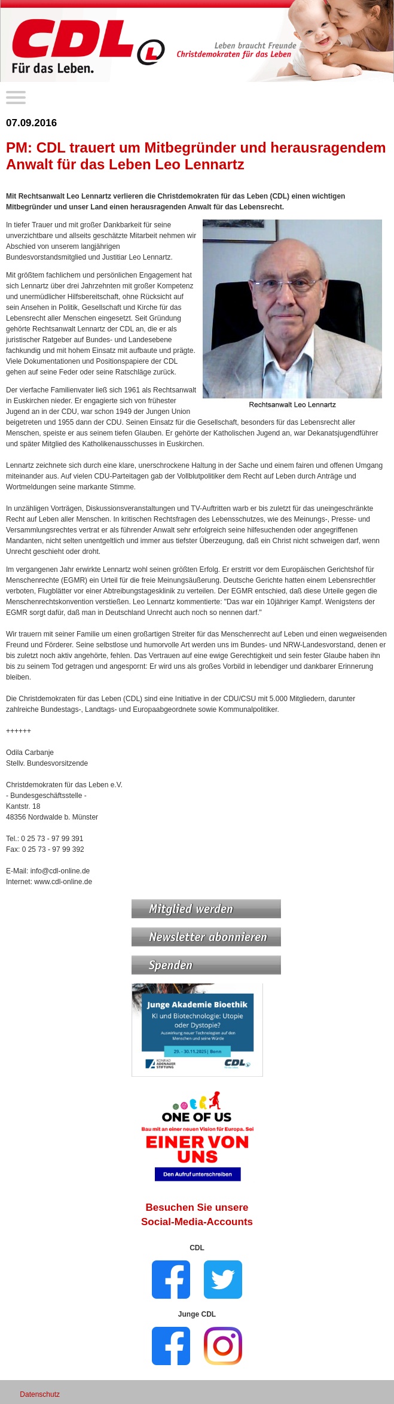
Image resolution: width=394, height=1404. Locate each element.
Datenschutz (40, 1394)
